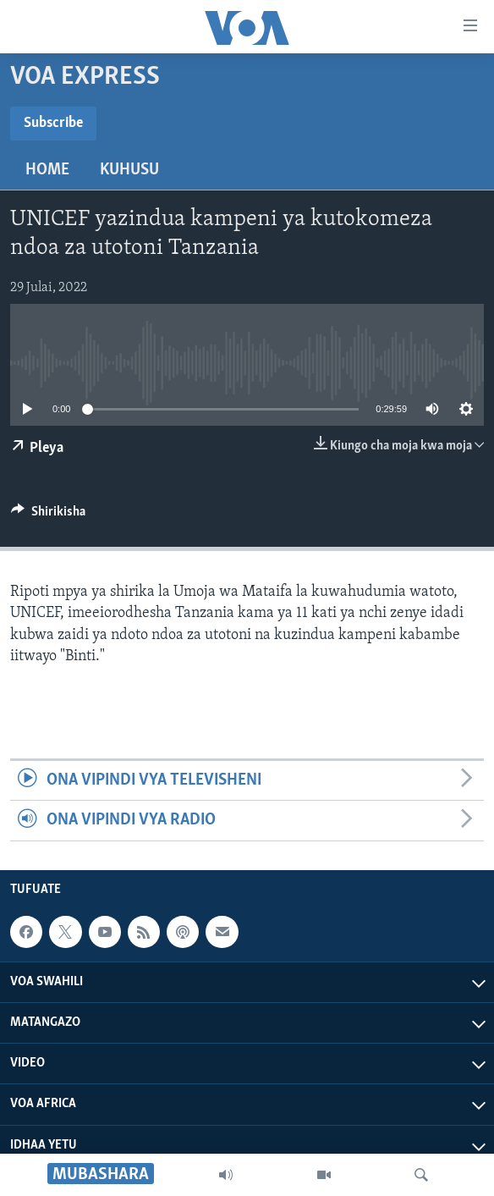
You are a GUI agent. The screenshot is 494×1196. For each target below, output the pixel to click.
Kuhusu (129, 170)
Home (47, 170)
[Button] (48, 515)
